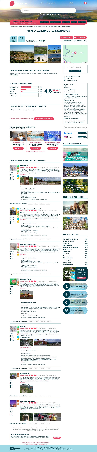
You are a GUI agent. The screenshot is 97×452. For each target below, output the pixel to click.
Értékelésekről (37, 449)
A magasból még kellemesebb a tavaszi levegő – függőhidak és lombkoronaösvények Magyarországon (75, 188)
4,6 (48, 90)
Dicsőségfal (48, 3)
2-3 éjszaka (44, 22)
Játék (42, 3)
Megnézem (18, 148)
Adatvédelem (30, 449)
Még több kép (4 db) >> (25, 347)
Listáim (54, 3)
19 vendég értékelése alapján (21, 84)
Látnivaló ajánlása (48, 448)
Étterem (55, 448)
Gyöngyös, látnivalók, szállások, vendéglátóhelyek (35, 444)
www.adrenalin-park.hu (71, 80)
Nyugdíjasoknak (55, 22)
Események (66, 260)
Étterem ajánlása (39, 448)
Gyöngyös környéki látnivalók (42, 442)
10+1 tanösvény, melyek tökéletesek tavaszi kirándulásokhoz (72, 211)
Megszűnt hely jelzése (69, 127)
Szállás (59, 448)
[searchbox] (48, 10)
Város (69, 448)
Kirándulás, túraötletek (76, 183)
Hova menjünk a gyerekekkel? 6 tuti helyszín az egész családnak (75, 159)
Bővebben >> (23, 174)
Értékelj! (42, 14)
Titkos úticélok (67, 257)
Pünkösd (82, 22)
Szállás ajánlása (29, 448)
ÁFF (24, 449)
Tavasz (74, 22)
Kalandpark (41, 41)
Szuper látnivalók (67, 183)
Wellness (66, 22)
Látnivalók (65, 448)
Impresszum (70, 449)
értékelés (21, 39)
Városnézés (66, 251)
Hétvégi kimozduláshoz (78, 154)
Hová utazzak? (74, 155)
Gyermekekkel (67, 155)
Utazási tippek (67, 262)
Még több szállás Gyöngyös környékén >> (35, 151)
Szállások (66, 243)
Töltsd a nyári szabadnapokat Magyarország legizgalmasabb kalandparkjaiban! (74, 173)
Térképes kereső (53, 14)
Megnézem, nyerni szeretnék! (44, 118)
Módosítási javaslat (81, 127)
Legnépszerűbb (67, 206)
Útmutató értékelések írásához (49, 449)
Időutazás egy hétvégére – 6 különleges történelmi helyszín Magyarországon (74, 226)
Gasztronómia (67, 255)
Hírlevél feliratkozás (61, 449)
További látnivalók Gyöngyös (28, 442)
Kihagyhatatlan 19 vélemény (57, 91)
